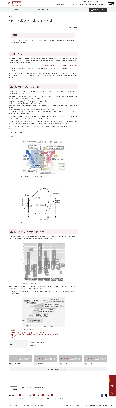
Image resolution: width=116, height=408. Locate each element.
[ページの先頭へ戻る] (113, 400)
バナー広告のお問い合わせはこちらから (58, 369)
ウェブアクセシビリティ (57, 398)
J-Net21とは (99, 2)
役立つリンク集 (12, 398)
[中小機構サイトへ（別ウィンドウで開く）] (111, 3)
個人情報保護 (26, 406)
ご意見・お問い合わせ (87, 2)
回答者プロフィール (35, 345)
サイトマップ (21, 398)
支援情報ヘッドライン (32, 395)
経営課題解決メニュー (19, 9)
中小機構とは (38, 406)
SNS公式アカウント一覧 (43, 398)
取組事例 (55, 395)
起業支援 (45, 395)
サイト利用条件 (30, 398)
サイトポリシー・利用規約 (11, 406)
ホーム (10, 9)
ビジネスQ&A (29, 9)
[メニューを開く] (98, 10)
